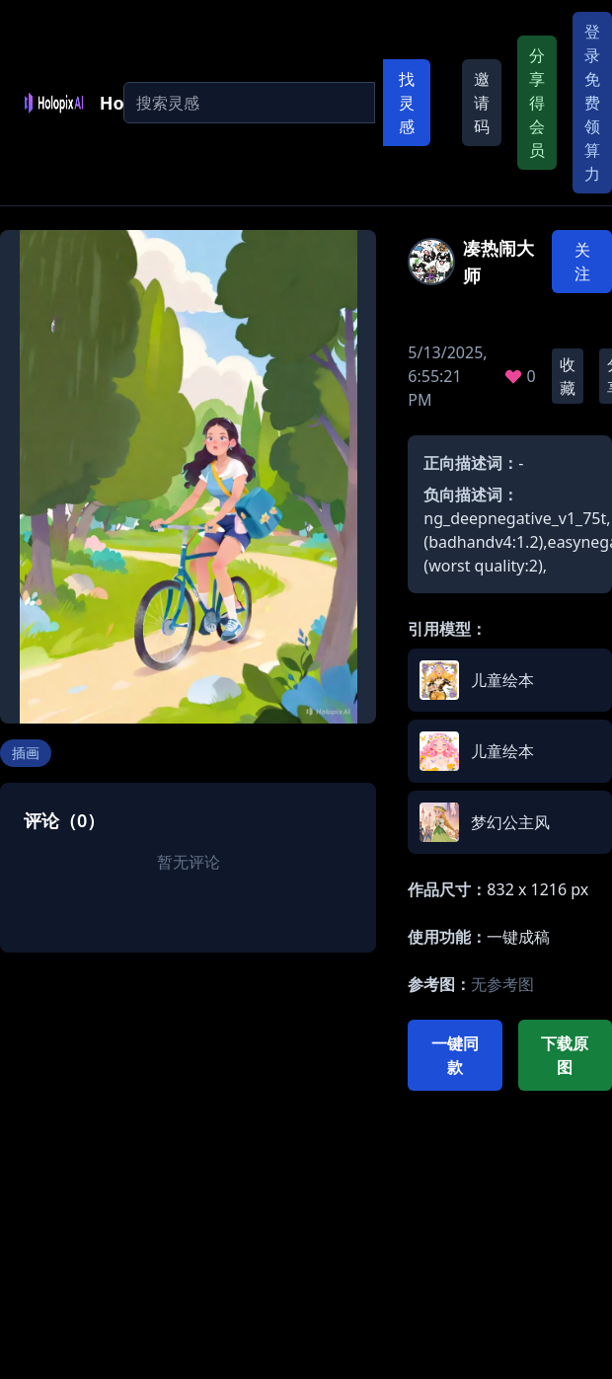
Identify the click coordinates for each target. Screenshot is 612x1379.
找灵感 (407, 102)
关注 (582, 261)
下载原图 (564, 1055)
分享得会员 (537, 102)
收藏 (567, 376)
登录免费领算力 (592, 103)
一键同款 (455, 1055)
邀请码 (482, 102)
